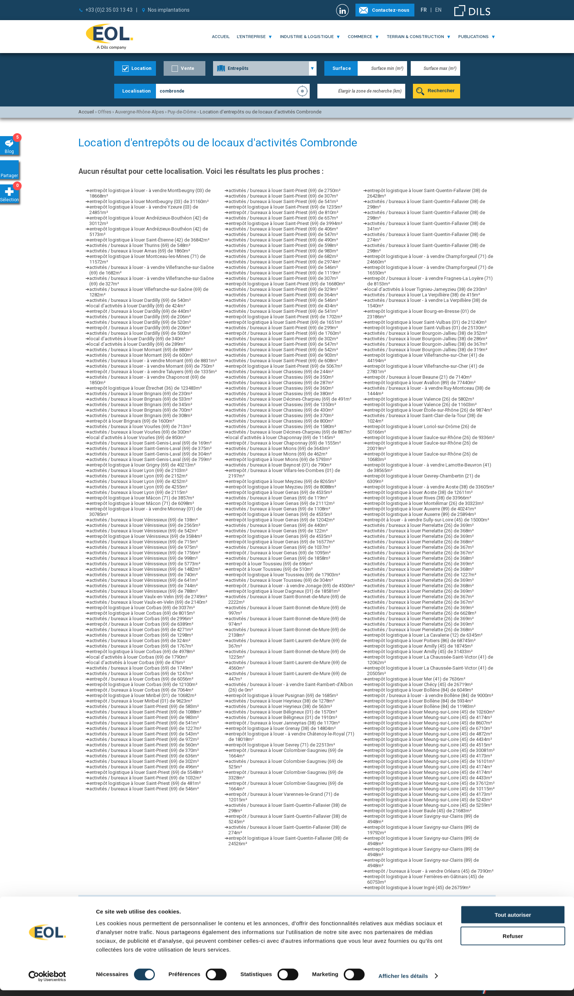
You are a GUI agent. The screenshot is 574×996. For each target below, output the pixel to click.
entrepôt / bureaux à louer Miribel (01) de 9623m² (140, 701)
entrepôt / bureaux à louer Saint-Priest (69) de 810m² (283, 212)
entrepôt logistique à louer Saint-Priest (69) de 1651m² (285, 322)
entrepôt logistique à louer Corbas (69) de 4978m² (142, 651)
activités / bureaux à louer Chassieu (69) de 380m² (280, 393)
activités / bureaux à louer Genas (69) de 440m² (278, 525)
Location (141, 68)
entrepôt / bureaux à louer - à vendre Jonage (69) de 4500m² (291, 585)
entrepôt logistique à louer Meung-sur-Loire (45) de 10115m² (431, 788)
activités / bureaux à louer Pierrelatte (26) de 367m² (420, 547)
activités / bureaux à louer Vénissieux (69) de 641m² (143, 580)
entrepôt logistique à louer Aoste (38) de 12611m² (420, 492)
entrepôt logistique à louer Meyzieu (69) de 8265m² (282, 481)
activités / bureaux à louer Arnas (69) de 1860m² (139, 251)
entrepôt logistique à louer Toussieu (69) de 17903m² (284, 574)
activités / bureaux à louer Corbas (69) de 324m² (139, 640)
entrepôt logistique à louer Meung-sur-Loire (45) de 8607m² (429, 723)
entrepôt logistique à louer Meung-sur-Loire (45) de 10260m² (431, 712)
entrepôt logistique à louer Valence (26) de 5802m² (420, 399)
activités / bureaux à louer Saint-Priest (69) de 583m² (144, 706)
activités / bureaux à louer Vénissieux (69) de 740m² (143, 574)
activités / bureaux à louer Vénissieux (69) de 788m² (143, 591)
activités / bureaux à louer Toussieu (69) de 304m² (280, 580)
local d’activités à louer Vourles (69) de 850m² (137, 437)
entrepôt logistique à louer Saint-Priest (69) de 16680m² (286, 284)
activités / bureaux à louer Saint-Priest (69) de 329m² (283, 289)
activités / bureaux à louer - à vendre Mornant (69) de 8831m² (153, 360)
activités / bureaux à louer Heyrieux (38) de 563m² (280, 706)
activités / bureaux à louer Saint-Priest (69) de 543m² (144, 734)
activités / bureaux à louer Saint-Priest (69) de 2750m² (284, 190)
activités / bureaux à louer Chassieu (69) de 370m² (280, 415)
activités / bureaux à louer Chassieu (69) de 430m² (280, 410)
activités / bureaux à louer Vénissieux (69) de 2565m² (144, 525)
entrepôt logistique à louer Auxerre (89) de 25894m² (421, 514)
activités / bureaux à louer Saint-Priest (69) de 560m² (144, 745)
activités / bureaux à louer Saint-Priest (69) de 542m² (283, 349)
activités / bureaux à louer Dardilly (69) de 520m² (140, 322)
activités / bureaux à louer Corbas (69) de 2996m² (141, 618)
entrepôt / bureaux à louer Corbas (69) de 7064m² (141, 690)
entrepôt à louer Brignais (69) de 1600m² (131, 421)
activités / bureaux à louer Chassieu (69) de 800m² (280, 421)
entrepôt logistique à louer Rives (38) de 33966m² (419, 498)
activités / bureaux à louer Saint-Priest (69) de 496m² (144, 767)
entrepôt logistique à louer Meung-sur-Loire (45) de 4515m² (429, 745)
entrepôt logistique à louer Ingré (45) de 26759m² (418, 887)
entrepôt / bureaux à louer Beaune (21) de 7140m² (419, 377)
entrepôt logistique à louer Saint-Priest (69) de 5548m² (146, 772)
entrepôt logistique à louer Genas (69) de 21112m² (281, 503)
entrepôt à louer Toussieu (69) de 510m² (270, 569)
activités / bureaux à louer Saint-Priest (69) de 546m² (144, 788)
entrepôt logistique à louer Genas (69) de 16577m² (281, 541)
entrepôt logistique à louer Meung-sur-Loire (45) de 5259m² (429, 805)
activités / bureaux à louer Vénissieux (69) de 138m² (143, 520)
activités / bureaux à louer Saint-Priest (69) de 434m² (283, 305)
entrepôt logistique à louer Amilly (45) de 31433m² (420, 651)
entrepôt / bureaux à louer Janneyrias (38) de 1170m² (284, 723)
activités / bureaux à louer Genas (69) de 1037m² (279, 547)
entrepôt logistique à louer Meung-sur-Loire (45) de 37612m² (431, 783)
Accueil (221, 36)
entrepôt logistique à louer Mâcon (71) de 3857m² (141, 498)
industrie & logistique (307, 36)
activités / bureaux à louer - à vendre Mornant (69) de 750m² (151, 366)
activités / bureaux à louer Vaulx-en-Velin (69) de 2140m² (148, 602)
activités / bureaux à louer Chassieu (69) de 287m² (280, 382)
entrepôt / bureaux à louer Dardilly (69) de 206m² (140, 327)
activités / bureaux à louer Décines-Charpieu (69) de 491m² (289, 399)
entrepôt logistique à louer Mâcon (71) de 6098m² (141, 503)
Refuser (513, 942)
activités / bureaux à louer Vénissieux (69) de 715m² (143, 541)
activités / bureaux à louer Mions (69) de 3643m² (279, 448)
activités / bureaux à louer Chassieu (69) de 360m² (280, 388)
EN (438, 10)
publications (473, 36)
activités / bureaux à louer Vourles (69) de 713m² (140, 426)
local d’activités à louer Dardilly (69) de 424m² (137, 305)
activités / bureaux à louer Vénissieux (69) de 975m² (143, 547)
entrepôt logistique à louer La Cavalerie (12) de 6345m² (424, 635)
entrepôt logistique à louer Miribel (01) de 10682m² (142, 695)
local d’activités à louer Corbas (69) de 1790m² (138, 657)
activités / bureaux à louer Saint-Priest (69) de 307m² (283, 196)
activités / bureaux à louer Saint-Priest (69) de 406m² (283, 229)
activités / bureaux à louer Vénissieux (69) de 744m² (143, 585)
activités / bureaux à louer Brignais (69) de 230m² (140, 393)
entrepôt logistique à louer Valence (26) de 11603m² (422, 404)
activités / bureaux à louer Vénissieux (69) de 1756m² (144, 552)
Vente (187, 68)
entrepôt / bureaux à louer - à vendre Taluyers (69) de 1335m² (153, 371)
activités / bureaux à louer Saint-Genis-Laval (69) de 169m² (150, 443)
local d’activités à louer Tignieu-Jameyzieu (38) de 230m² (427, 289)
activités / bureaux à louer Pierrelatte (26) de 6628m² (421, 613)
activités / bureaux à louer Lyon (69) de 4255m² (138, 487)
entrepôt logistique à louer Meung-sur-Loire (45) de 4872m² (429, 734)
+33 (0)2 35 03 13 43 (109, 10)
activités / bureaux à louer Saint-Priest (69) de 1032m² (145, 777)
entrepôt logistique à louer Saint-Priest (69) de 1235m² (285, 207)
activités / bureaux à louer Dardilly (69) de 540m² (140, 300)
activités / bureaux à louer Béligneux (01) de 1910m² (282, 717)
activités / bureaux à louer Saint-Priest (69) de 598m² (283, 245)
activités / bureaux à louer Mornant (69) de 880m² (141, 349)
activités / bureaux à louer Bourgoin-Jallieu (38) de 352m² (427, 333)
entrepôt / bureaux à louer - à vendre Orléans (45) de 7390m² (430, 871)
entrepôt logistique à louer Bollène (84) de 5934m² (420, 701)
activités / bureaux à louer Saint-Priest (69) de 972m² (144, 739)
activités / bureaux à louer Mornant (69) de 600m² (141, 355)
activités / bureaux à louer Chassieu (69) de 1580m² (282, 426)
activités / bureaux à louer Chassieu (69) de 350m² (280, 377)
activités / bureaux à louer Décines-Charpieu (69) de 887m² (289, 432)
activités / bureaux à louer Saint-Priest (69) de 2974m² (284, 262)
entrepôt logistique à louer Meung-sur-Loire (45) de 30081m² (431, 750)
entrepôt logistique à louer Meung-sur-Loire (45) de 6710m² (429, 728)
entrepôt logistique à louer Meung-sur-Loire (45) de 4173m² (429, 756)
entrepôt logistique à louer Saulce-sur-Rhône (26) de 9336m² (431, 437)
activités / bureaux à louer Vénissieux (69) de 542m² (143, 530)
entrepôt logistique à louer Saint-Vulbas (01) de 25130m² (427, 327)
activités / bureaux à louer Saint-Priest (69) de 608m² (283, 360)
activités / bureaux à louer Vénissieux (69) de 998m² (143, 558)
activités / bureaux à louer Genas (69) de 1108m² (279, 509)
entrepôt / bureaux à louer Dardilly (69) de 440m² (140, 311)
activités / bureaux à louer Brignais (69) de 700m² (140, 410)
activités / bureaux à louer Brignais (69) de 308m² (140, 415)
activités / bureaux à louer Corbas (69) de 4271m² (141, 629)
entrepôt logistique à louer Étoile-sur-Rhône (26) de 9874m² (429, 410)
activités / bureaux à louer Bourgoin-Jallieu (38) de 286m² (427, 338)
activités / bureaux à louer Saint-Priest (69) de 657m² (283, 218)
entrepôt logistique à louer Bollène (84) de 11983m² (421, 706)
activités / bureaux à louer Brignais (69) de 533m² (140, 399)
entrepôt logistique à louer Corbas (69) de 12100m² (143, 684)
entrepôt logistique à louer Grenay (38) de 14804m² (282, 728)
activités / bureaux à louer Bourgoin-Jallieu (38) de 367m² (427, 344)
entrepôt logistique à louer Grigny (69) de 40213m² (142, 465)
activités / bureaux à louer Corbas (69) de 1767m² (141, 646)
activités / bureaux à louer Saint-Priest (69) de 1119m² (284, 273)
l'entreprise (251, 36)
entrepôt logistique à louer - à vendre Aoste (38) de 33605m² (430, 487)
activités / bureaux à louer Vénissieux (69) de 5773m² (144, 563)
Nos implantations (169, 10)
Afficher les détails (403, 981)
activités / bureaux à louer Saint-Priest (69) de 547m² (283, 234)
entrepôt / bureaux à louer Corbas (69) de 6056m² (141, 679)
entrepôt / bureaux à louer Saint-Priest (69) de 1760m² (284, 333)
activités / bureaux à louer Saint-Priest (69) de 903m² (283, 355)
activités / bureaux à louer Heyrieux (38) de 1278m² (281, 701)
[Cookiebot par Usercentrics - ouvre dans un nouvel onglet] (47, 981)
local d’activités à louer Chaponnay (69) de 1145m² (281, 437)
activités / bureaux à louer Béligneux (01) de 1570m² (282, 712)
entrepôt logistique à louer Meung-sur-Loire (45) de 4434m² (429, 739)
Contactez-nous (390, 10)
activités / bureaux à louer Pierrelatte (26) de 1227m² (421, 574)
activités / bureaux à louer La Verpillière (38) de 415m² (423, 294)
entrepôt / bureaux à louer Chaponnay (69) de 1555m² (284, 443)
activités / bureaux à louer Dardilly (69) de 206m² (140, 316)
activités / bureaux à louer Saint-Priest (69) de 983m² (144, 717)
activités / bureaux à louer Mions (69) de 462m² (277, 454)
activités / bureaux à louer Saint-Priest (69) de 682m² (283, 256)
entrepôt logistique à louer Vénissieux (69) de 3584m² (145, 536)
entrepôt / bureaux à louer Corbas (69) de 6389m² (141, 624)
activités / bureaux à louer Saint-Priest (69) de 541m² (144, 723)
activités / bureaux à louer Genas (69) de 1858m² (279, 558)
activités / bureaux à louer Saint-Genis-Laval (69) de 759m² (150, 459)
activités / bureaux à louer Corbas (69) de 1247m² (141, 673)
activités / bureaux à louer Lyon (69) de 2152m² (138, 476)
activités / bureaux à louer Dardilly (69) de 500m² (140, 333)
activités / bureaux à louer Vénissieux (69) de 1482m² (144, 569)
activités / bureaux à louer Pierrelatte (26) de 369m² (420, 525)
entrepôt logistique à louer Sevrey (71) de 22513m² (281, 745)
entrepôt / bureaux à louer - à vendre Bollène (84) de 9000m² (430, 695)
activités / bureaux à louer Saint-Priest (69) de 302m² (144, 761)
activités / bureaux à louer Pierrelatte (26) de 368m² (420, 530)
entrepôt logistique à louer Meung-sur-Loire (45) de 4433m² (429, 777)
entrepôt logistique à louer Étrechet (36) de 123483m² (145, 388)
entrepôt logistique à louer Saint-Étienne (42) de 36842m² (149, 240)
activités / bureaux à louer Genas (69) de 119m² (278, 498)
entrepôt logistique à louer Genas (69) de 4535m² (280, 492)
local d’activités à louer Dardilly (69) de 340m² (137, 338)
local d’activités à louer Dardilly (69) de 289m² (137, 344)
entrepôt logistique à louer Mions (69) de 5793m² (280, 459)
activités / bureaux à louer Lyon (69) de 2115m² (138, 492)
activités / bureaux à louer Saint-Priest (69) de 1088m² (145, 712)
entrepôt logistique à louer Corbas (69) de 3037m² (142, 607)
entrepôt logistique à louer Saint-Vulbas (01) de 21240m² (427, 322)
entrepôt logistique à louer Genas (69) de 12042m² (281, 520)
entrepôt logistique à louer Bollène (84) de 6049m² (420, 690)
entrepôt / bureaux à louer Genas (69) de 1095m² (279, 552)
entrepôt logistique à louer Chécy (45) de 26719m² (420, 684)
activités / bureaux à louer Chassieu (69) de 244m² (280, 371)
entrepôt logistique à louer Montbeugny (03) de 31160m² (149, 201)
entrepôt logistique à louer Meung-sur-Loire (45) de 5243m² (429, 799)
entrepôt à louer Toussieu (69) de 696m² (270, 563)
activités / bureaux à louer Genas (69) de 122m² (278, 530)
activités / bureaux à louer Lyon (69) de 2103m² (138, 470)
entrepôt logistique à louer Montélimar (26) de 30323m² (425, 503)
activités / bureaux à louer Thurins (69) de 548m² (139, 245)
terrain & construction (415, 36)
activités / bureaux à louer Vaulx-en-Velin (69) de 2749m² (148, 596)
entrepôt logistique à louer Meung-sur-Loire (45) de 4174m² (429, 717)
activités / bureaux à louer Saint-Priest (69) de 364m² (283, 294)
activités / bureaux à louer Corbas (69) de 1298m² (141, 635)
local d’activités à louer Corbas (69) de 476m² (137, 662)
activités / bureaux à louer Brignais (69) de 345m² (140, 404)
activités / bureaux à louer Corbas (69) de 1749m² (141, 668)
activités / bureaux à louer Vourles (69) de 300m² (140, 432)
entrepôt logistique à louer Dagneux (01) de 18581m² (284, 591)
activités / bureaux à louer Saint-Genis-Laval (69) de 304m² (150, 454)
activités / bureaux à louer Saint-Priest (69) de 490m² (283, 240)
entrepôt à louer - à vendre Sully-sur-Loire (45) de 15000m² (428, 520)
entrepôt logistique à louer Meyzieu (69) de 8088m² (282, 487)
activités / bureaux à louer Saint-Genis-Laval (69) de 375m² (150, 448)
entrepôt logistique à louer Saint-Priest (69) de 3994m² (285, 223)
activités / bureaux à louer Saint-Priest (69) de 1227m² (145, 728)
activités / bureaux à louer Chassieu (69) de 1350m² (282, 404)
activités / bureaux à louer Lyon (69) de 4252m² (138, 481)
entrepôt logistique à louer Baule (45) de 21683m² (419, 810)
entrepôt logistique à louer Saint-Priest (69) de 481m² (145, 783)
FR (424, 10)
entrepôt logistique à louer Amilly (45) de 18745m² (420, 646)
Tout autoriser (513, 920)
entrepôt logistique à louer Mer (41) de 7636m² (416, 679)
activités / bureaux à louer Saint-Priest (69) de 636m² (144, 756)
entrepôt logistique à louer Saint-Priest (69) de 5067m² (285, 366)
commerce (360, 36)
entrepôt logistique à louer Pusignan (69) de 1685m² (283, 695)
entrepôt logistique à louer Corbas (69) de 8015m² (142, 613)
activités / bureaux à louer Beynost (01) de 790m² (279, 465)
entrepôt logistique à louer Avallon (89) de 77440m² (421, 382)
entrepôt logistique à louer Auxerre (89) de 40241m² (421, 509)
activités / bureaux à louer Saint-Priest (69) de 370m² (144, 750)
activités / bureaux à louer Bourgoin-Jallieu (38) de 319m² (427, 349)
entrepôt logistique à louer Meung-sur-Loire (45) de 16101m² (431, 761)
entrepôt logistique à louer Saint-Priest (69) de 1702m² (285, 316)
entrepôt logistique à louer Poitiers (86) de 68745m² (421, 640)
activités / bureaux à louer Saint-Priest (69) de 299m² (283, 327)
